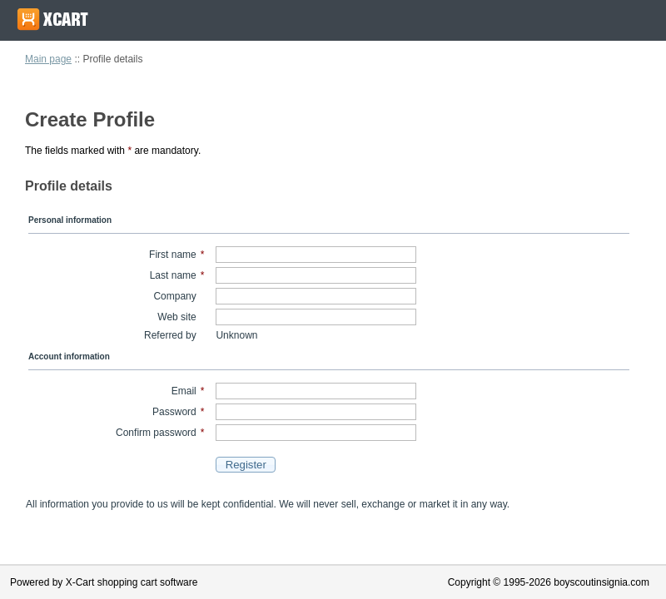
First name (172, 254)
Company (174, 296)
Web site (176, 317)
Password (174, 412)
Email (183, 391)
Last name (173, 275)
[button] (246, 465)
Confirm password (156, 432)
